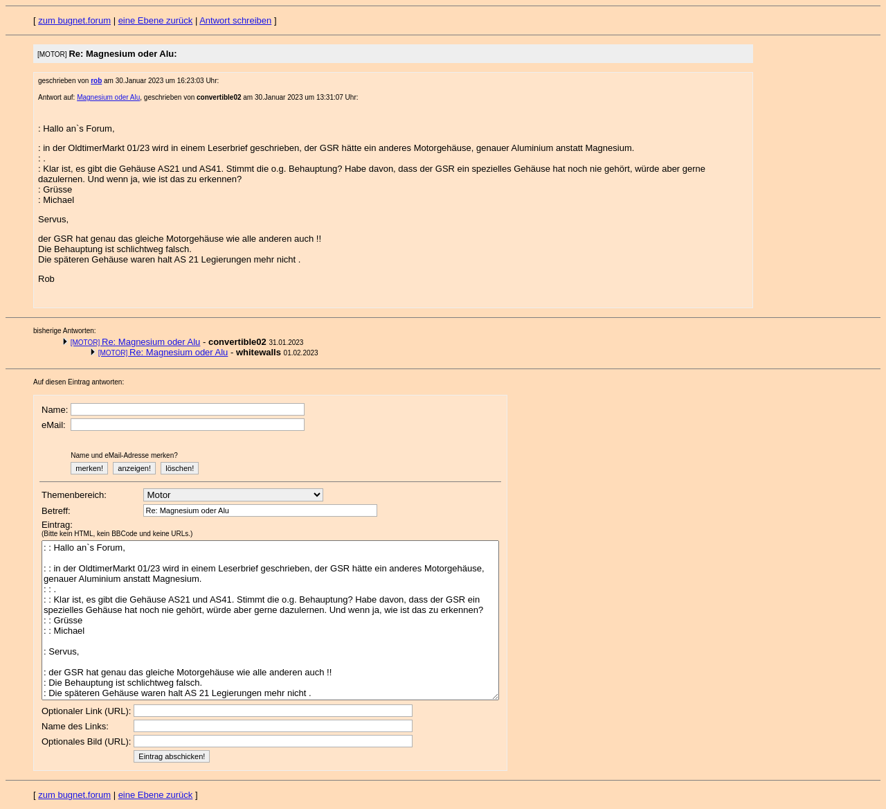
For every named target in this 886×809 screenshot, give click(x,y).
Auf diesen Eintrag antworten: (78, 382)
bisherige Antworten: (64, 331)
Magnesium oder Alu (108, 97)
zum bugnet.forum (74, 20)
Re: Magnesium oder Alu (136, 342)
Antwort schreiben (235, 20)
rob (96, 81)
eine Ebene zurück (155, 20)
